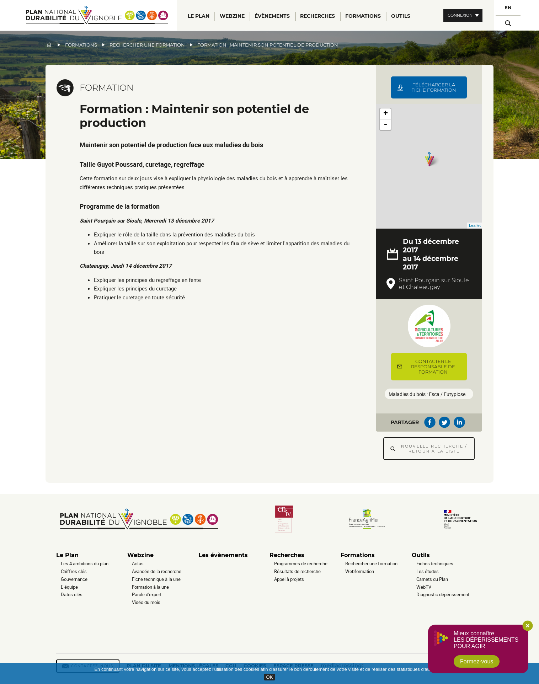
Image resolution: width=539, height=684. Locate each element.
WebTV (423, 587)
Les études (427, 571)
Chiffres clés (74, 571)
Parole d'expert (146, 594)
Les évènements (223, 555)
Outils (421, 555)
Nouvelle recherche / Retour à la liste (434, 449)
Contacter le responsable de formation (433, 367)
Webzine (140, 555)
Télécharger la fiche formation (433, 87)
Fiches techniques (434, 563)
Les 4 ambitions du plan (84, 563)
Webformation (359, 571)
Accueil (49, 44)
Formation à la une (150, 587)
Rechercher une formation (147, 45)
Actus (138, 563)
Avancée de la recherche (156, 571)
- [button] (385, 124)
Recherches (287, 555)
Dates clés (71, 594)
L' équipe (69, 587)
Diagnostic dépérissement (442, 594)
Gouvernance (74, 579)
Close (527, 625)
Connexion (460, 15)
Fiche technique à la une (156, 579)
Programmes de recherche (300, 563)
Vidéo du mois (146, 602)
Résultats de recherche (297, 571)
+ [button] (385, 113)
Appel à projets (289, 579)
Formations (81, 45)
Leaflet (475, 225)
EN (508, 7)
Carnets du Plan (432, 579)
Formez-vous (476, 661)
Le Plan (67, 555)
